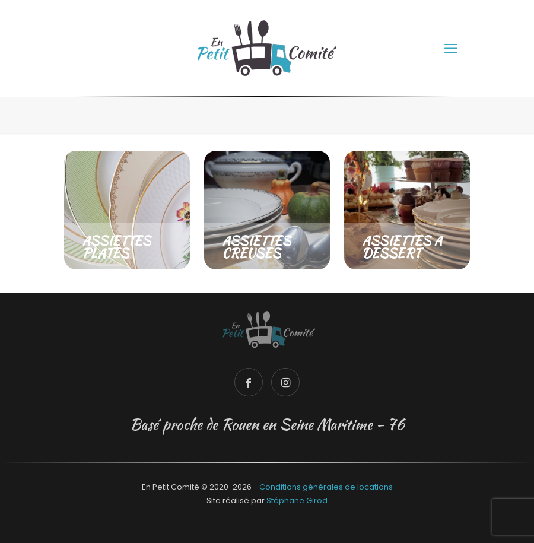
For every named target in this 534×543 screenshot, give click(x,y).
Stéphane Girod (297, 500)
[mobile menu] (451, 49)
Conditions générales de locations (326, 487)
